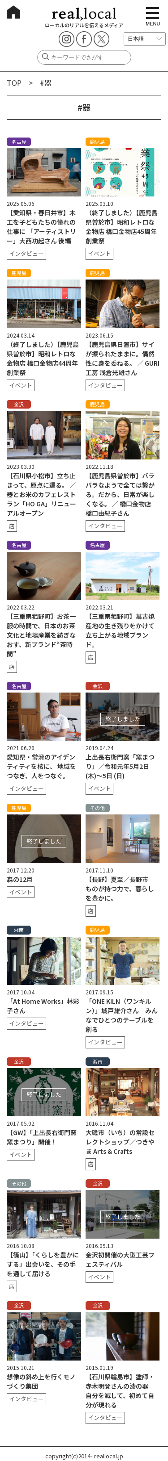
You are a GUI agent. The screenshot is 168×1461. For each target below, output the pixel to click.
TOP (14, 82)
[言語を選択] (145, 39)
